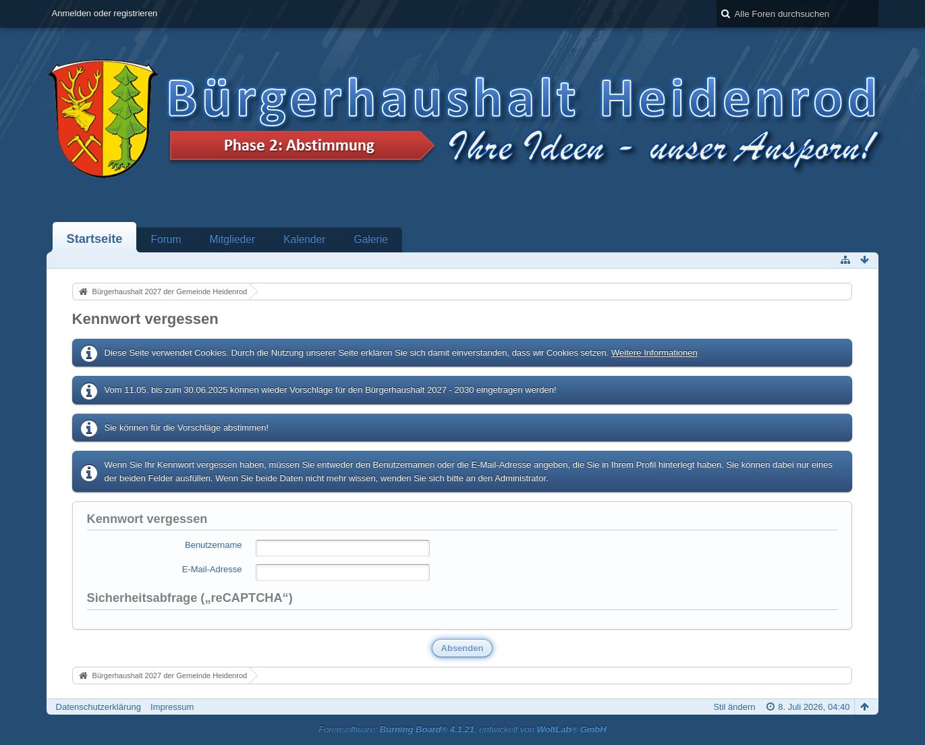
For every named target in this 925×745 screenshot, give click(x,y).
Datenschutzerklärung (98, 707)
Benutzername (213, 545)
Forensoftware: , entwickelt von (462, 729)
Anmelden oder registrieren (105, 13)
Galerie (371, 239)
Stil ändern (734, 707)
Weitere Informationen (654, 353)
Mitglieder (233, 239)
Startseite (95, 239)
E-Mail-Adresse (212, 569)
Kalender (304, 239)
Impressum (172, 707)
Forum (165, 239)
